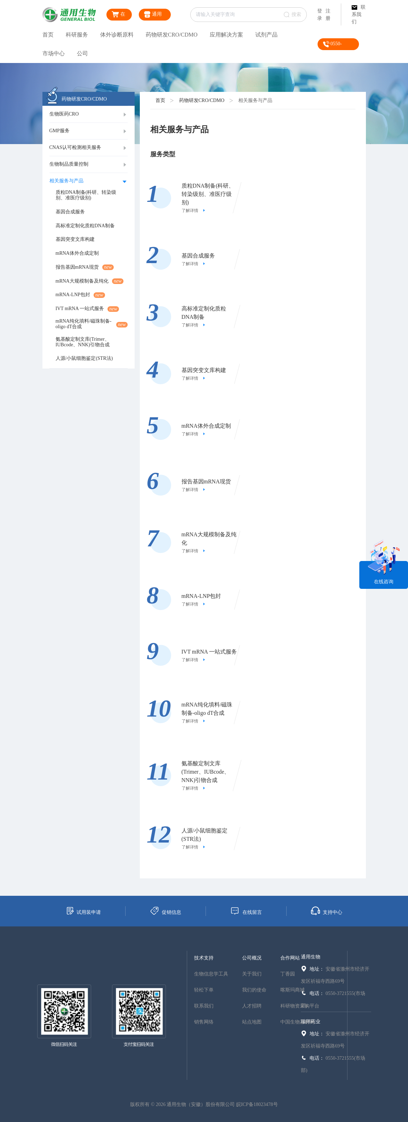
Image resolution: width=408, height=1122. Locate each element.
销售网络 (204, 1022)
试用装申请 (83, 910)
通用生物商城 (153, 16)
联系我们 (359, 14)
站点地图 (252, 1022)
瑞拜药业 (310, 1021)
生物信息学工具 (211, 974)
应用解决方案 (226, 35)
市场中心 (53, 53)
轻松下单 (204, 990)
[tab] (88, 114)
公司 (82, 53)
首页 (48, 35)
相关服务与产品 (255, 100)
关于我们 (252, 974)
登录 (319, 14)
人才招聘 (252, 1006)
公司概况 (252, 958)
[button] (88, 114)
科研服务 (77, 35)
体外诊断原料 (117, 35)
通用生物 (310, 956)
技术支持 (204, 958)
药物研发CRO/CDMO (172, 35)
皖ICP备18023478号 (257, 1104)
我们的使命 (254, 990)
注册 (328, 14)
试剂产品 (266, 35)
